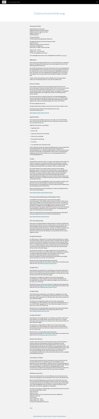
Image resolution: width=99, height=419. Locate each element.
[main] (49, 13)
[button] (97, 2)
